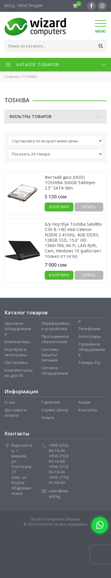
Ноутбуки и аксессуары (15, 352)
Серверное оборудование (91, 349)
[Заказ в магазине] (55, 141)
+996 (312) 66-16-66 (59, 469)
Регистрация (30, 5)
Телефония (89, 328)
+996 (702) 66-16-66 (59, 458)
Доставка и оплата (15, 412)
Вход (9, 5)
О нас (9, 402)
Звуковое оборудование (17, 329)
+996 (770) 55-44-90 (59, 479)
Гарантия (50, 402)
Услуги (47, 417)
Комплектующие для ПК (18, 372)
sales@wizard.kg (58, 493)
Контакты (87, 410)
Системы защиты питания (50, 355)
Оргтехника (16, 362)
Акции (84, 402)
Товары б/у (89, 362)
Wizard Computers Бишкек (55, 519)
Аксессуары (89, 336)
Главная (11, 76)
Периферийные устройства (55, 326)
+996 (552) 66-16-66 (59, 447)
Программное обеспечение (55, 339)
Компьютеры (17, 341)
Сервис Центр (54, 410)
